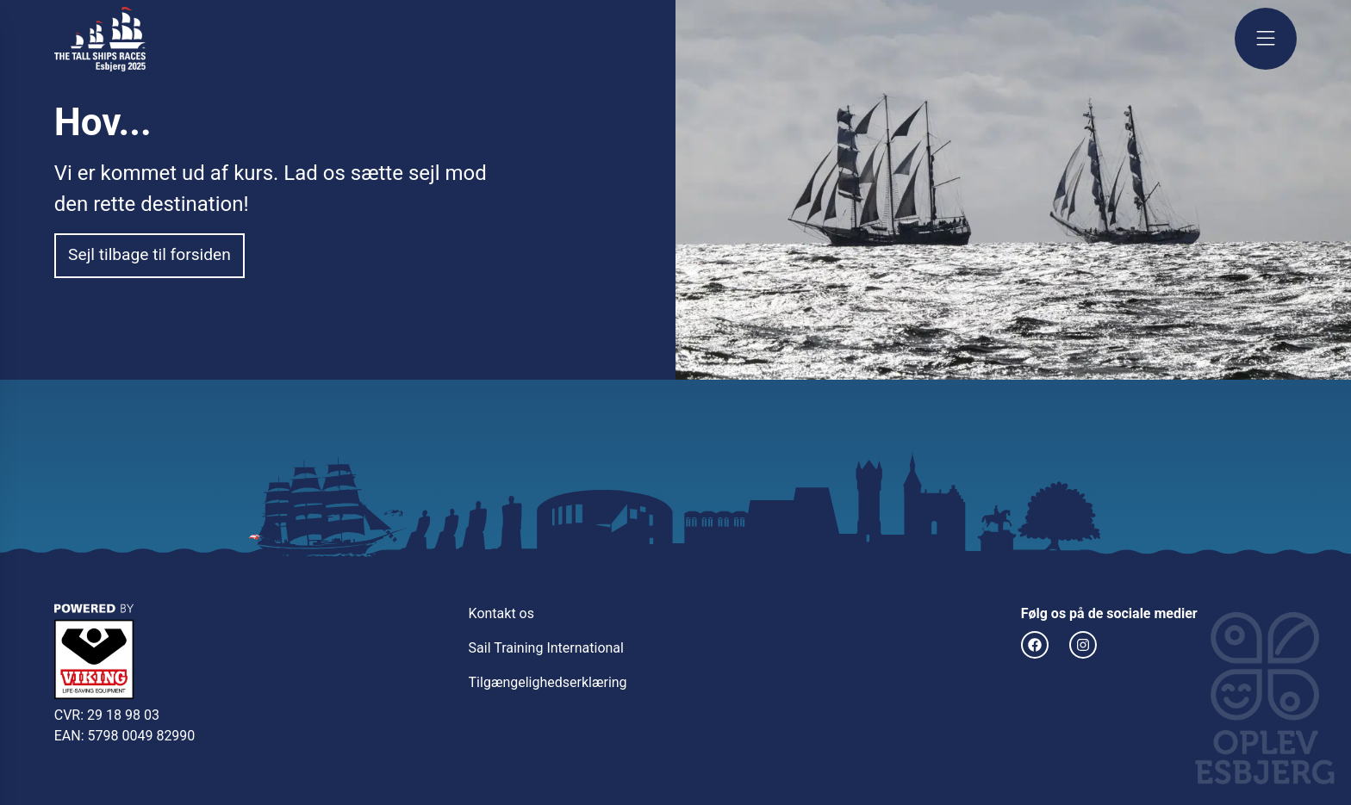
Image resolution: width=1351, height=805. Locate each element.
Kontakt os (501, 613)
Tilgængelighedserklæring (548, 682)
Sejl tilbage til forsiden (149, 254)
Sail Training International (546, 648)
